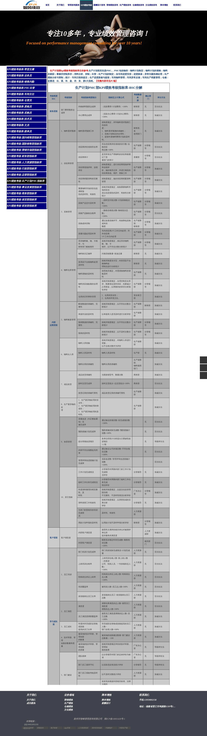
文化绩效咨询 (151, 5)
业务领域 (69, 695)
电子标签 (54, 728)
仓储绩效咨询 (138, 5)
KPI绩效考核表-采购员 (19, 112)
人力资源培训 (83, 728)
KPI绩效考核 (86, 5)
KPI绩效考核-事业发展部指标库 (24, 187)
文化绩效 (68, 710)
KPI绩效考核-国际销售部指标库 (24, 143)
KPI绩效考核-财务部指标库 (22, 156)
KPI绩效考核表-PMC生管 (21, 88)
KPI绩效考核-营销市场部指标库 (24, 150)
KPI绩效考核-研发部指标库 (22, 205)
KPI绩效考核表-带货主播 (20, 69)
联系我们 (177, 5)
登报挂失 (40, 728)
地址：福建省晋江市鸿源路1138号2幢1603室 (158, 706)
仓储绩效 (68, 706)
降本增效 (164, 5)
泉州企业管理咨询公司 (28, 728)
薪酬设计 (106, 703)
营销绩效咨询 (112, 5)
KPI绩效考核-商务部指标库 (22, 193)
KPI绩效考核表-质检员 (19, 106)
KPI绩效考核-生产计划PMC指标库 (25, 181)
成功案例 (31, 703)
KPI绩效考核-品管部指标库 (22, 174)
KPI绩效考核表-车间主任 (20, 94)
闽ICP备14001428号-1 (114, 719)
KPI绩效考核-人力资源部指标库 (24, 162)
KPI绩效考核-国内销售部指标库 (24, 137)
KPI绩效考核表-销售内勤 (20, 81)
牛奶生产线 (123, 728)
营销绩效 (68, 700)
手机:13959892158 (147, 700)
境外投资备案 (97, 728)
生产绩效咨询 (125, 5)
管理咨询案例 (73, 5)
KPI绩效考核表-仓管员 (19, 100)
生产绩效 (68, 703)
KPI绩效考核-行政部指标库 (22, 168)
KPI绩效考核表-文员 (18, 125)
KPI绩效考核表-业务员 (19, 75)
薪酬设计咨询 (99, 5)
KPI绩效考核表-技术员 (19, 119)
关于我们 (60, 5)
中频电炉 (108, 728)
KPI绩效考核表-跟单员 (19, 131)
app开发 (67, 728)
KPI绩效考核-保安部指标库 (22, 199)
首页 (47, 5)
